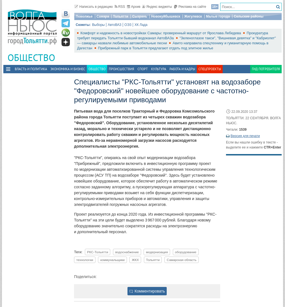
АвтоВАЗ (114, 25)
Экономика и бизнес (67, 69)
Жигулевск (193, 16)
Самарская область (181, 260)
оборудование (185, 252)
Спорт (142, 69)
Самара (103, 16)
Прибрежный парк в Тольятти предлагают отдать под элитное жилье (155, 48)
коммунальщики (112, 260)
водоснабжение (127, 252)
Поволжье (84, 16)
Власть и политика (31, 69)
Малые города (218, 16)
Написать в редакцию (93, 7)
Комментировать (147, 291)
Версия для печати (245, 136)
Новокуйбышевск (165, 16)
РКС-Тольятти (97, 252)
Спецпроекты (209, 69)
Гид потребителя (266, 69)
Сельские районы (249, 16)
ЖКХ (135, 260)
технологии (84, 260)
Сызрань (139, 16)
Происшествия (121, 69)
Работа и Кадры (182, 69)
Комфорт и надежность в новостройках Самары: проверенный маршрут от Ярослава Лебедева (161, 33)
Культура (158, 69)
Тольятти (120, 16)
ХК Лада (141, 25)
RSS (120, 7)
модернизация (157, 252)
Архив (134, 7)
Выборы (98, 25)
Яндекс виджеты (157, 7)
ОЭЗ (127, 25)
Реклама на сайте (190, 7)
